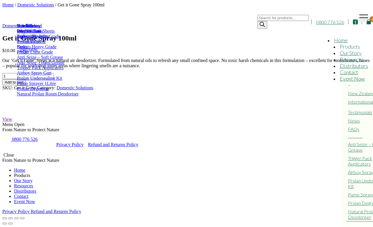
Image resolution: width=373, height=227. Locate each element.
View (7, 119)
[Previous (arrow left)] (4, 223)
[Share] (10, 218)
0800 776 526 (330, 22)
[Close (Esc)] (4, 218)
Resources (352, 59)
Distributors (354, 66)
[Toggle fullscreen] (16, 218)
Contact (349, 72)
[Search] (262, 25)
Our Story (351, 53)
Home (341, 40)
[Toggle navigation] (363, 18)
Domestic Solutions (75, 87)
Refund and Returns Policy (113, 144)
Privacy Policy (70, 144)
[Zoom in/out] (22, 218)
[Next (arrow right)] (10, 223)
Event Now (352, 78)
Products (350, 46)
